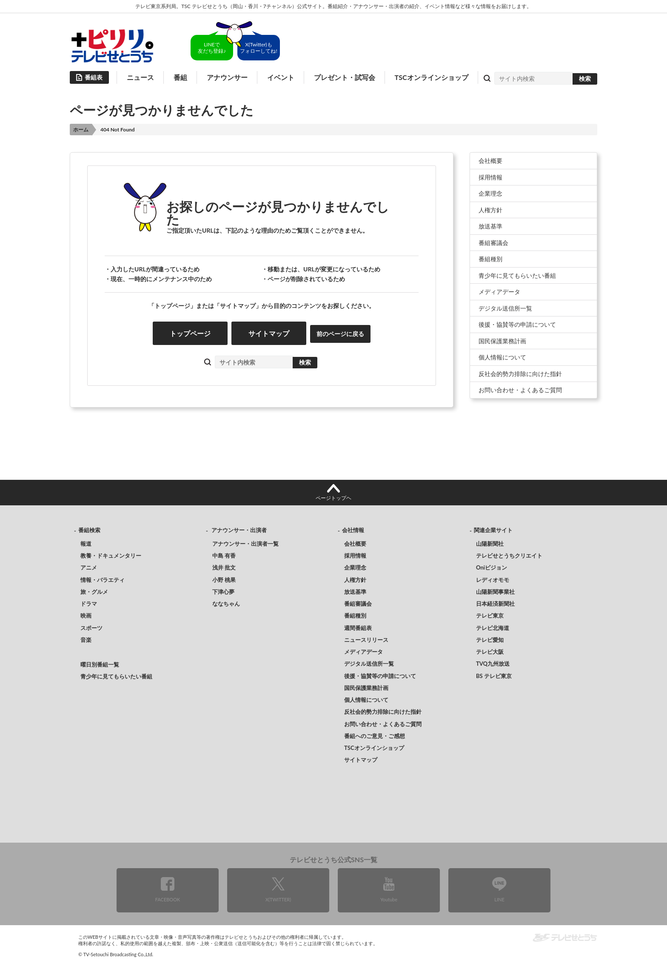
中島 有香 (224, 555)
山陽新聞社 (490, 543)
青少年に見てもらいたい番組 (517, 275)
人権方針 (490, 210)
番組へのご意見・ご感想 (374, 735)
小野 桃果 (224, 579)
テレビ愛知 (490, 639)
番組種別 (490, 258)
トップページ (190, 333)
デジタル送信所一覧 (505, 308)
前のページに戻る (340, 333)
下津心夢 (223, 591)
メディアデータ (499, 291)
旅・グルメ (94, 591)
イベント (280, 77)
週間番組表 (358, 627)
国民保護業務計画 (502, 341)
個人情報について (502, 357)
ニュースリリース (366, 639)
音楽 (85, 639)
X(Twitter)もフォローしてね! (258, 47)
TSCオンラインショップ (431, 77)
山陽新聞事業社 (495, 591)
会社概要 (490, 160)
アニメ (88, 567)
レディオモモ (492, 579)
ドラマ (88, 603)
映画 (85, 615)
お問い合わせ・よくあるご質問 (520, 389)
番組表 (94, 77)
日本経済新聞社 (495, 603)
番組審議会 (493, 242)
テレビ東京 (490, 615)
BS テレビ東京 (494, 675)
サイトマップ (268, 333)
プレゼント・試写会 (344, 77)
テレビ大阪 (490, 651)
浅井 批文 (224, 567)
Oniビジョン (491, 567)
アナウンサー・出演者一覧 (245, 543)
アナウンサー (227, 77)
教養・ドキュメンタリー (110, 555)
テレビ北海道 (492, 627)
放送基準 (490, 226)
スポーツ (91, 627)
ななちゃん (226, 603)
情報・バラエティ (102, 579)
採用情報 (490, 177)
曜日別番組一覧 (99, 664)
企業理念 (490, 193)
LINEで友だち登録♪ (212, 47)
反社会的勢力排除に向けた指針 (520, 373)
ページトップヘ (333, 498)
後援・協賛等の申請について (517, 324)
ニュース (140, 77)
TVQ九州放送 (493, 663)
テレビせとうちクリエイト (509, 555)
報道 (85, 543)
